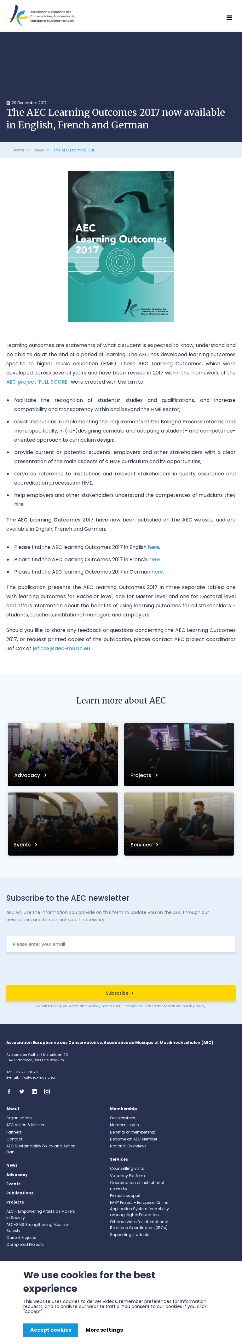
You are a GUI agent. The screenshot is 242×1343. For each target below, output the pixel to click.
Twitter (23, 1091)
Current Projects (21, 1237)
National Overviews (128, 1146)
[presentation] (121, 969)
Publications (19, 1193)
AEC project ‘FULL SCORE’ (37, 382)
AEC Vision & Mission (26, 1125)
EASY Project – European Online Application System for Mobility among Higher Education (139, 1208)
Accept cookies (50, 1330)
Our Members (122, 1118)
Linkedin (36, 1091)
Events (23, 844)
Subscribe (117, 993)
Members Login (124, 1125)
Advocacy (27, 775)
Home (18, 150)
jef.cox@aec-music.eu (61, 648)
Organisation (19, 1118)
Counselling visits (127, 1168)
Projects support (125, 1195)
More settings (104, 1330)
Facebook (11, 1091)
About (13, 1108)
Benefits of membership (132, 1132)
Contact (14, 1139)
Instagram (49, 1091)
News (39, 150)
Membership (123, 1108)
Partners (14, 1132)
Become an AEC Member (133, 1139)
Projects (141, 775)
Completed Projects (25, 1244)
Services (141, 844)
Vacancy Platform (127, 1175)
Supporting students (129, 1234)
